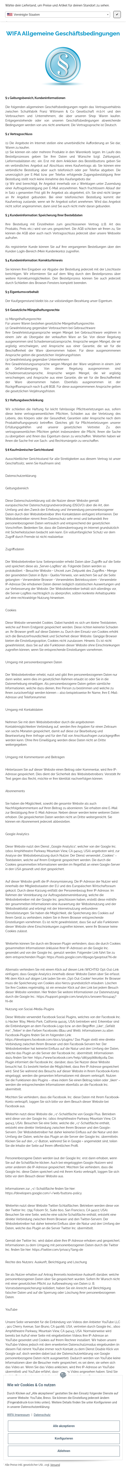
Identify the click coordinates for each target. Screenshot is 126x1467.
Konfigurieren (64, 1438)
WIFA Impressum (18, 1415)
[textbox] (57, 14)
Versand (55, 1464)
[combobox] (57, 15)
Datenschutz (42, 1415)
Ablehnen (64, 1451)
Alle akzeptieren (64, 1426)
